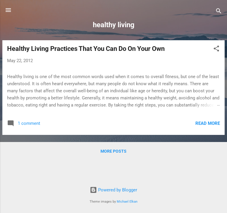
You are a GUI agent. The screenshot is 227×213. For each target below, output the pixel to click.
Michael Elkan (127, 202)
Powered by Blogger (113, 190)
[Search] (218, 12)
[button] (216, 49)
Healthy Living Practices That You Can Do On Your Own (86, 48)
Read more (207, 123)
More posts (113, 151)
